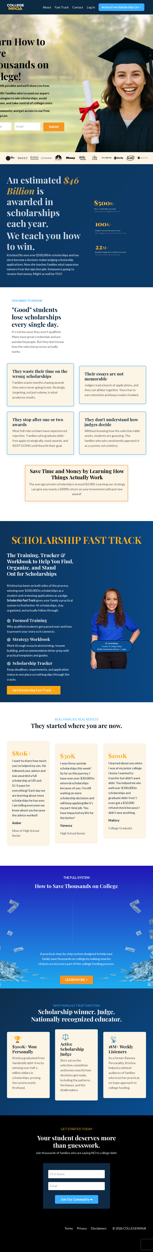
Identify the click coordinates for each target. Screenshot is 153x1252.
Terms (68, 1243)
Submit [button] (54, 127)
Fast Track (61, 7)
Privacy (82, 1243)
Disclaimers (98, 1243)
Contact (77, 7)
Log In (90, 7)
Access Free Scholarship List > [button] (121, 7)
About (46, 7)
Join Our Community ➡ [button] (76, 1214)
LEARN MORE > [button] (76, 994)
